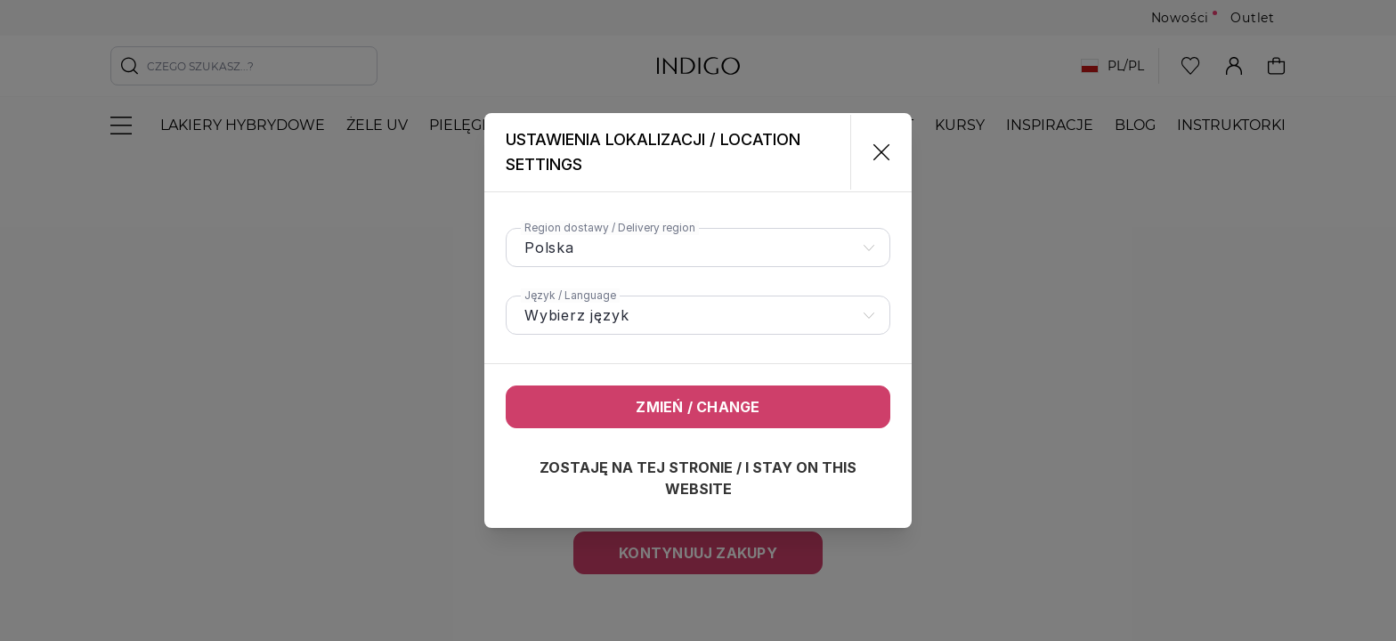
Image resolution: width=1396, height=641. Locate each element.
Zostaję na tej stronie (698, 478)
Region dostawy (609, 227)
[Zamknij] (873, 152)
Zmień (697, 406)
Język (570, 295)
